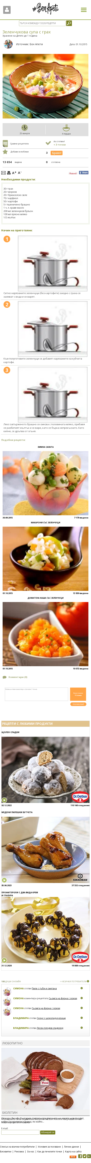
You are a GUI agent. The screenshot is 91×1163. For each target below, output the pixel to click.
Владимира (21, 1018)
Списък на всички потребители (17, 1146)
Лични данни (71, 1146)
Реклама (19, 1151)
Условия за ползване (49, 1146)
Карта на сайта (73, 1151)
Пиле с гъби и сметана (44, 988)
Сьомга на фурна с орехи (63, 998)
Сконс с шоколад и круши (51, 1018)
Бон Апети (36, 44)
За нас (30, 1151)
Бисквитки (5, 1151)
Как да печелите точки (49, 1151)
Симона (18, 988)
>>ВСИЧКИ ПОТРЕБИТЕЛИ (73, 981)
